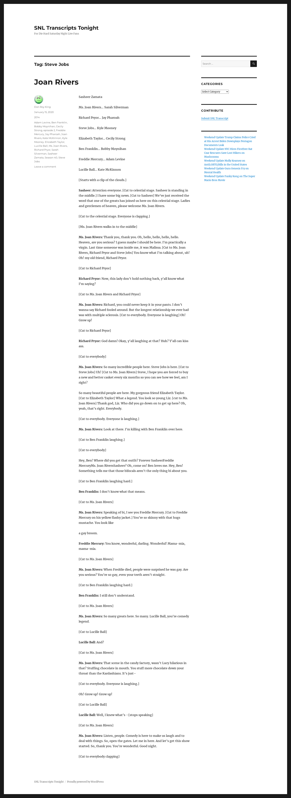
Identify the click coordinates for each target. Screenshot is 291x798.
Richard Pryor (42, 149)
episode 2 (49, 130)
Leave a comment (45, 166)
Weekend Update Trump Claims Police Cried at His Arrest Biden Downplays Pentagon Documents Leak (230, 141)
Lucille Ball (41, 145)
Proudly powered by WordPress (85, 781)
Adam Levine (42, 122)
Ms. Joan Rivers (58, 145)
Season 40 (51, 157)
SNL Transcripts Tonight (66, 28)
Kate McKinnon (51, 138)
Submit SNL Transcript (214, 118)
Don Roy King (42, 106)
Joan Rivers (56, 81)
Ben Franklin (59, 122)
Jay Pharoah (52, 134)
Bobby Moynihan (44, 126)
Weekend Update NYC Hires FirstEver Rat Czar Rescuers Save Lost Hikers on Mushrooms (228, 152)
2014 (37, 117)
